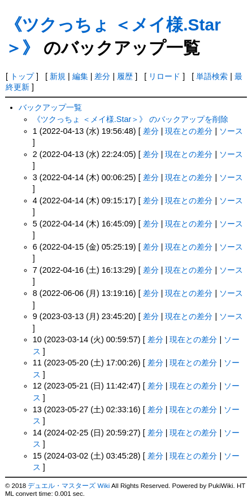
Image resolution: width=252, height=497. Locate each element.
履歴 (125, 76)
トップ (22, 76)
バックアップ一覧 (50, 107)
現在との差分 (188, 131)
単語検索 (212, 76)
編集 (80, 76)
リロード (164, 76)
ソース (231, 131)
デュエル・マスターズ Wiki (69, 485)
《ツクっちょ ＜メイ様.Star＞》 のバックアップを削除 (130, 119)
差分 (102, 76)
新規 (58, 76)
